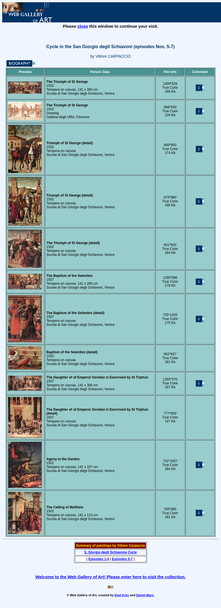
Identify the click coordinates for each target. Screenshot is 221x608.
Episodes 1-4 (98, 559)
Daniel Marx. (145, 595)
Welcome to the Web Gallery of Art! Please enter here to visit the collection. (110, 576)
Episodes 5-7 (122, 559)
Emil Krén (121, 595)
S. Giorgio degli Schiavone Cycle (110, 552)
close (82, 26)
